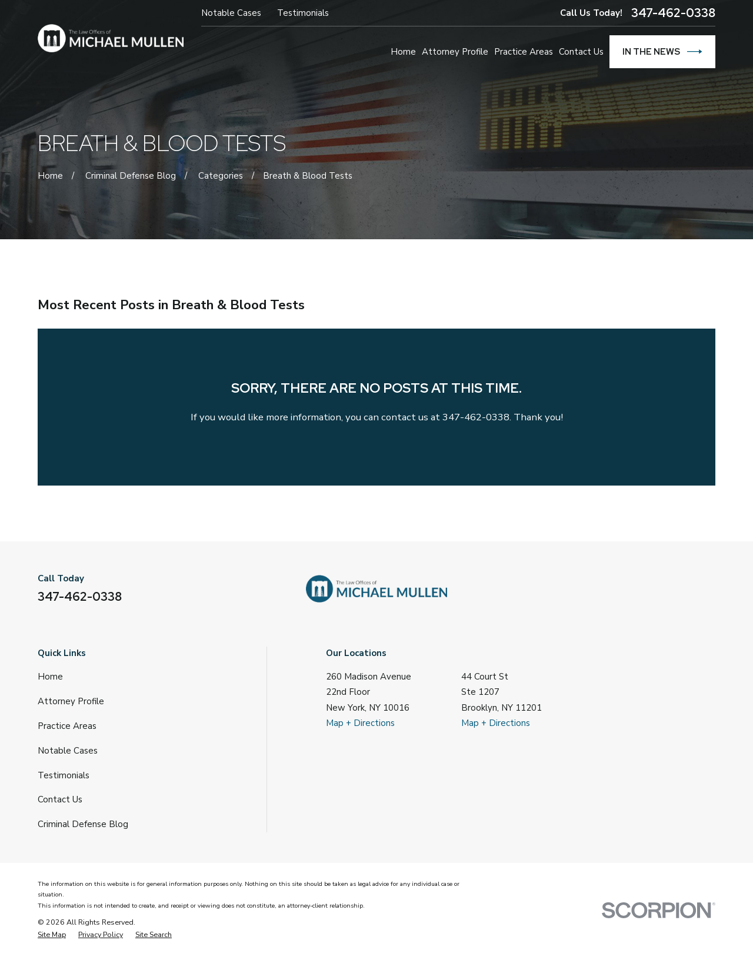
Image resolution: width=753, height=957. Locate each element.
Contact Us (60, 799)
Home (50, 676)
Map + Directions (360, 723)
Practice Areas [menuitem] (523, 52)
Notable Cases (231, 13)
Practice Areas (67, 726)
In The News (662, 51)
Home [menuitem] (403, 52)
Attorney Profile (71, 701)
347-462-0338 (673, 13)
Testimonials (303, 13)
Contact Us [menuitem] (581, 52)
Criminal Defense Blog (83, 824)
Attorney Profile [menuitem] (455, 52)
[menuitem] (52, 934)
